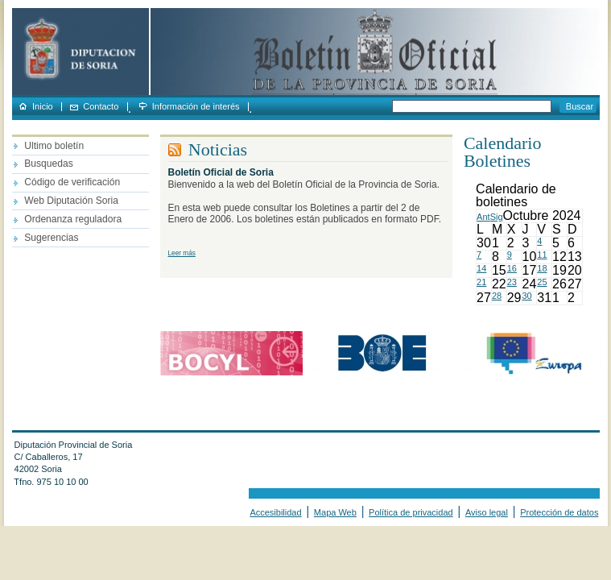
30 (527, 295)
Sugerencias (51, 237)
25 (542, 282)
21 (481, 282)
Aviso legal (486, 512)
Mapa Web (335, 512)
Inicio (42, 106)
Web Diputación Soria (71, 200)
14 (481, 268)
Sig (496, 217)
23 (512, 282)
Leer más (182, 253)
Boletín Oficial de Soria (221, 172)
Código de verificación (72, 182)
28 (497, 295)
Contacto (100, 106)
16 (512, 268)
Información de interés (196, 106)
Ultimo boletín (54, 145)
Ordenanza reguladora (73, 219)
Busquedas (48, 163)
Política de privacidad (411, 512)
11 (542, 254)
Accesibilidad (275, 512)
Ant (483, 217)
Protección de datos (559, 512)
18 (542, 268)
